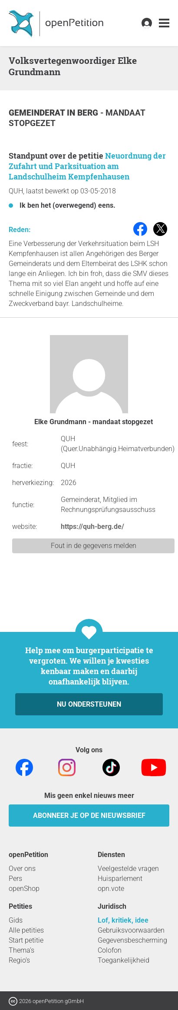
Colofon (110, 950)
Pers (15, 878)
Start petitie (26, 940)
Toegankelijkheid (123, 960)
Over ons (22, 868)
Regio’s (19, 960)
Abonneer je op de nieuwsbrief (89, 815)
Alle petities (26, 930)
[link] (164, 23)
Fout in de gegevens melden (93, 546)
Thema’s (21, 950)
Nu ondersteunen (89, 704)
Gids (16, 920)
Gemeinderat (38, 113)
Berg (88, 113)
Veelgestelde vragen (128, 868)
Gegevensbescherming (132, 940)
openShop (24, 888)
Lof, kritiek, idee (123, 920)
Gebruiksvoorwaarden (131, 930)
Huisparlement (120, 878)
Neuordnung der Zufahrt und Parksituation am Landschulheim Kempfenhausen (87, 166)
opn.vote (111, 888)
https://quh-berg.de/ (92, 526)
